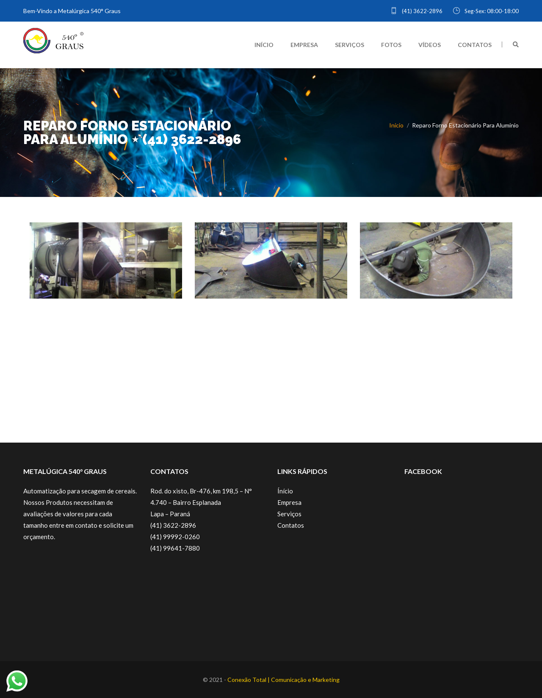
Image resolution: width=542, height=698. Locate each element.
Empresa (289, 502)
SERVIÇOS (349, 44)
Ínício (285, 491)
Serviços (289, 514)
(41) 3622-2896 (416, 11)
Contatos (290, 525)
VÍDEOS (429, 44)
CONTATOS (475, 44)
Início (396, 125)
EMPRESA (304, 44)
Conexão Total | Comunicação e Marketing (283, 679)
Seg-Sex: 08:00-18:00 (486, 11)
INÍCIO (264, 44)
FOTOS (391, 44)
